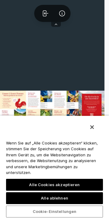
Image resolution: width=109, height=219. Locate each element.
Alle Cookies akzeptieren (54, 184)
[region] (54, 167)
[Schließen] (92, 127)
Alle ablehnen (54, 198)
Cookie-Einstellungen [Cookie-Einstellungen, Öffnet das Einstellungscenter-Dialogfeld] (55, 211)
